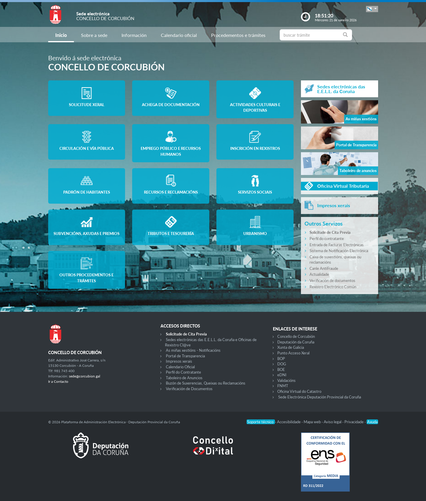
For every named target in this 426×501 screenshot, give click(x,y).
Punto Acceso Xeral (293, 353)
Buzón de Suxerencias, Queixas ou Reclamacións (205, 383)
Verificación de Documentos (189, 388)
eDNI (281, 374)
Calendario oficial (179, 35)
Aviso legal (333, 421)
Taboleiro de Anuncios (184, 377)
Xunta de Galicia (290, 347)
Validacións (286, 380)
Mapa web (313, 421)
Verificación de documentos (332, 280)
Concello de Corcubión (296, 336)
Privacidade (354, 421)
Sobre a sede (94, 35)
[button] (372, 9)
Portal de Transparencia (185, 356)
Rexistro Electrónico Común (333, 286)
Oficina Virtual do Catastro (299, 391)
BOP (281, 358)
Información (134, 35)
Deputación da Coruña (295, 342)
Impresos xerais (179, 361)
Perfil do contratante (327, 238)
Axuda (372, 421)
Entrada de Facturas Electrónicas (337, 244)
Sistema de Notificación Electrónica (339, 250)
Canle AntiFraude (324, 268)
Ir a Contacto (58, 381)
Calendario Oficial (180, 366)
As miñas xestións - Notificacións (193, 350)
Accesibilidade (289, 421)
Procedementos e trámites (238, 35)
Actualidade (319, 274)
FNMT (282, 385)
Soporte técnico (260, 421)
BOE (281, 369)
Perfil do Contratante (183, 372)
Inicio (61, 35)
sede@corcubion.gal (84, 376)
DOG (281, 363)
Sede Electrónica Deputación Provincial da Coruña (319, 397)
